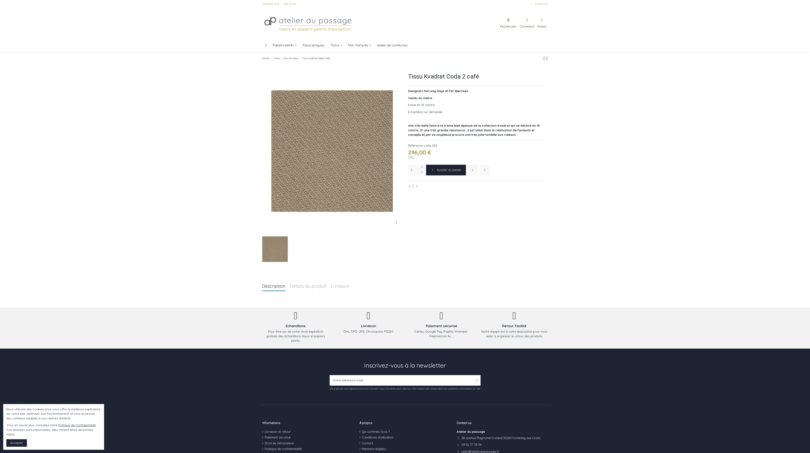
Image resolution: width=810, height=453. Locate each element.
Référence (415, 145)
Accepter (16, 443)
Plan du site (290, 3)
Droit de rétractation (279, 443)
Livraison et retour (278, 432)
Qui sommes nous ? (376, 432)
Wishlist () (539, 3)
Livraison (340, 286)
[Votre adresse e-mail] (401, 380)
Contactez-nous (271, 3)
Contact (367, 443)
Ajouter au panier (446, 170)
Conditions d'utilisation (377, 437)
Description (273, 286)
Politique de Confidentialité (77, 425)
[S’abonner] (476, 380)
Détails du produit (308, 286)
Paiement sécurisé (278, 437)
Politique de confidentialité (283, 449)
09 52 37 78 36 (471, 445)
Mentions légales (374, 449)
